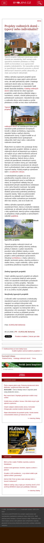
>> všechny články (34, 418)
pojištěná (14, 216)
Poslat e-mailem (21, 336)
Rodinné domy (7, 358)
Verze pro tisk (34, 336)
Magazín (7, 457)
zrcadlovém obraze (17, 172)
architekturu (16, 258)
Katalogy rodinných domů (21, 358)
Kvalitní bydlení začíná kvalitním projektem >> (27, 351)
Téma (34, 358)
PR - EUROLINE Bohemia (25, 332)
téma (39, 21)
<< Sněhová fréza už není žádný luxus (14, 349)
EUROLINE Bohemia (17, 325)
